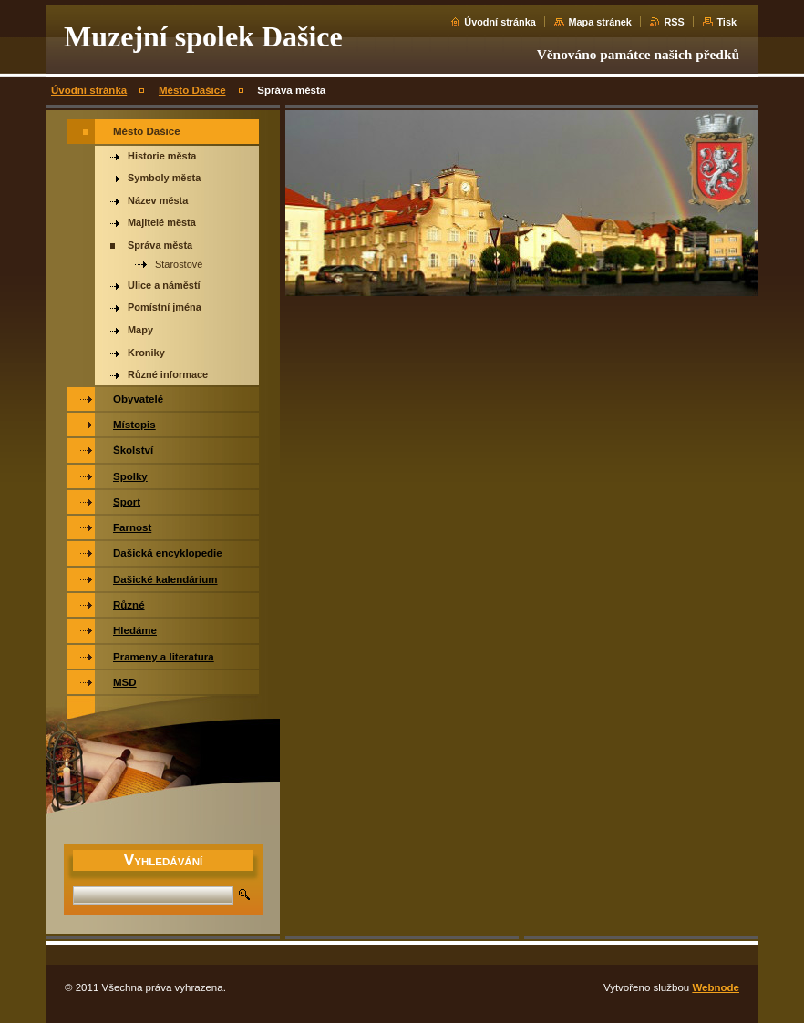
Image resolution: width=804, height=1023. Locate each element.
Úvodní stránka (500, 21)
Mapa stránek (600, 21)
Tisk (726, 21)
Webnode (715, 987)
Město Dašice (192, 90)
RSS (674, 21)
